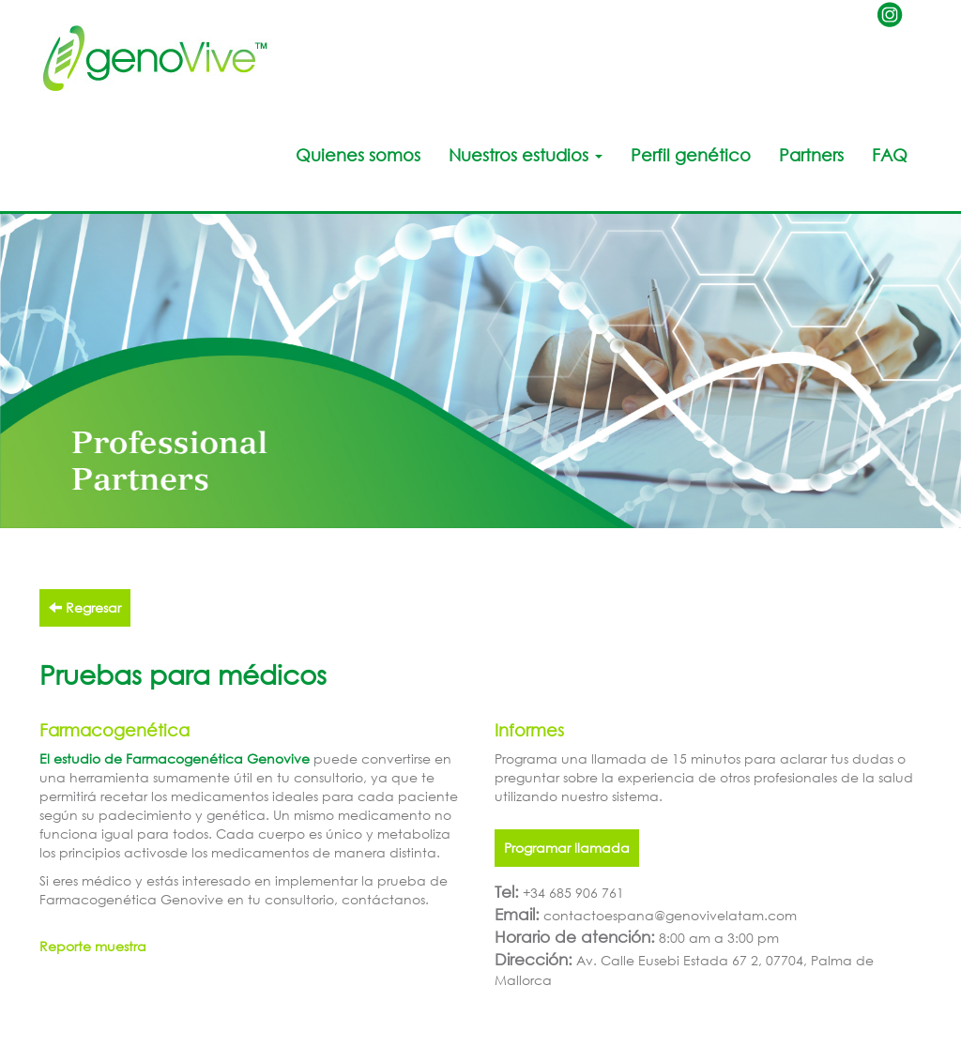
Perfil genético (691, 154)
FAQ (890, 154)
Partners (811, 154)
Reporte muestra (92, 946)
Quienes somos (358, 154)
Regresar (85, 607)
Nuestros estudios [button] (526, 154)
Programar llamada (567, 848)
